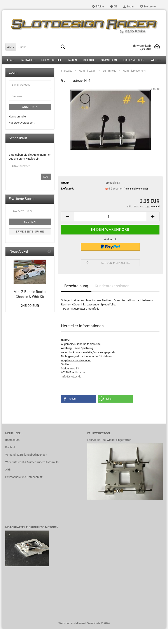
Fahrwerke (28, 60)
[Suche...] (10, 47)
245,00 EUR (30, 306)
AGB (8, 469)
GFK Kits (88, 60)
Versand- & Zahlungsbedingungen (26, 454)
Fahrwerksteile (51, 60)
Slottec (155, 88)
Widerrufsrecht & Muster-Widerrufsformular (32, 462)
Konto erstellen (18, 116)
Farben (72, 60)
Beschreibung (76, 286)
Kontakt (10, 447)
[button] (113, 6)
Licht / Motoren (133, 60)
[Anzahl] (110, 216)
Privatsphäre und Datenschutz (23, 477)
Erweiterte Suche (30, 231)
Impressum (12, 439)
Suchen (30, 221)
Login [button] (128, 6)
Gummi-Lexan (108, 60)
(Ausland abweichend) (136, 188)
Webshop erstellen (70, 623)
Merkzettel (148, 6)
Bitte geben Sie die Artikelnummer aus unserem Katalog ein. (30, 156)
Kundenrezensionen (112, 286)
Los (46, 176)
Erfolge (98, 6)
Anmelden (30, 107)
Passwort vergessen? (22, 122)
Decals (10, 60)
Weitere (156, 60)
